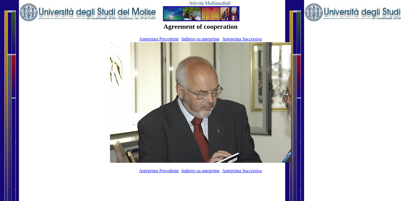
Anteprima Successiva (242, 39)
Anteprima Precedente (159, 39)
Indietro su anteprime (201, 39)
